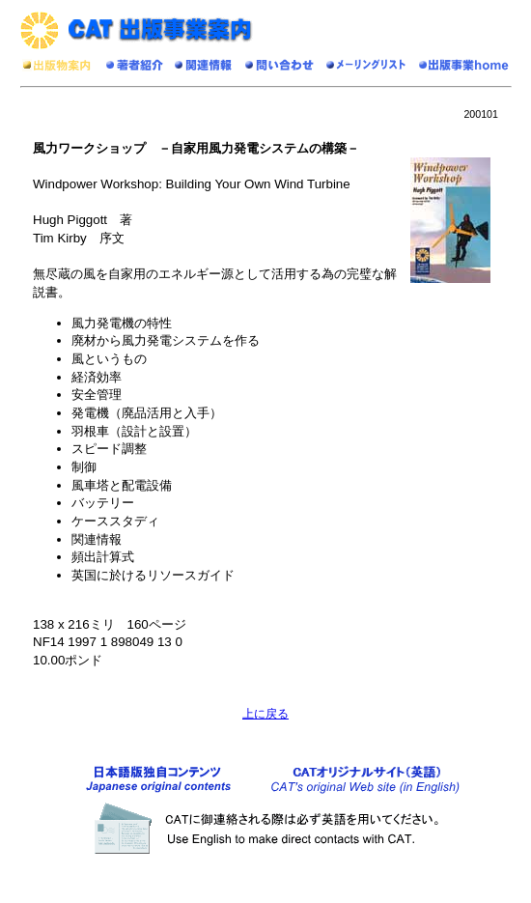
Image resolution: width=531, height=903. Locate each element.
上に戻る (265, 713)
